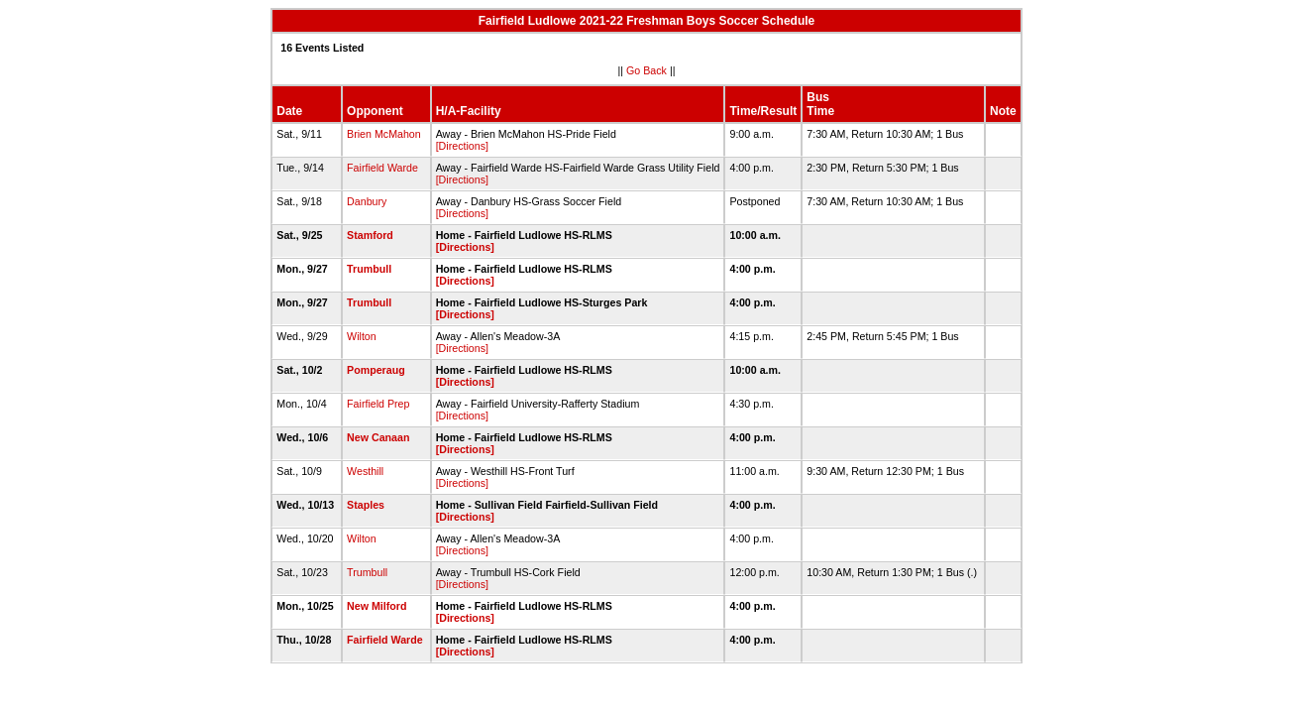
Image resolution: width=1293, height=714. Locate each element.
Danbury (366, 201)
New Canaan (378, 437)
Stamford (370, 235)
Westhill (365, 471)
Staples (365, 505)
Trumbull (369, 269)
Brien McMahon (384, 134)
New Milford (376, 606)
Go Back (646, 70)
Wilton (362, 336)
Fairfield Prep (378, 404)
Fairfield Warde (382, 168)
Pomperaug (376, 370)
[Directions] (462, 146)
